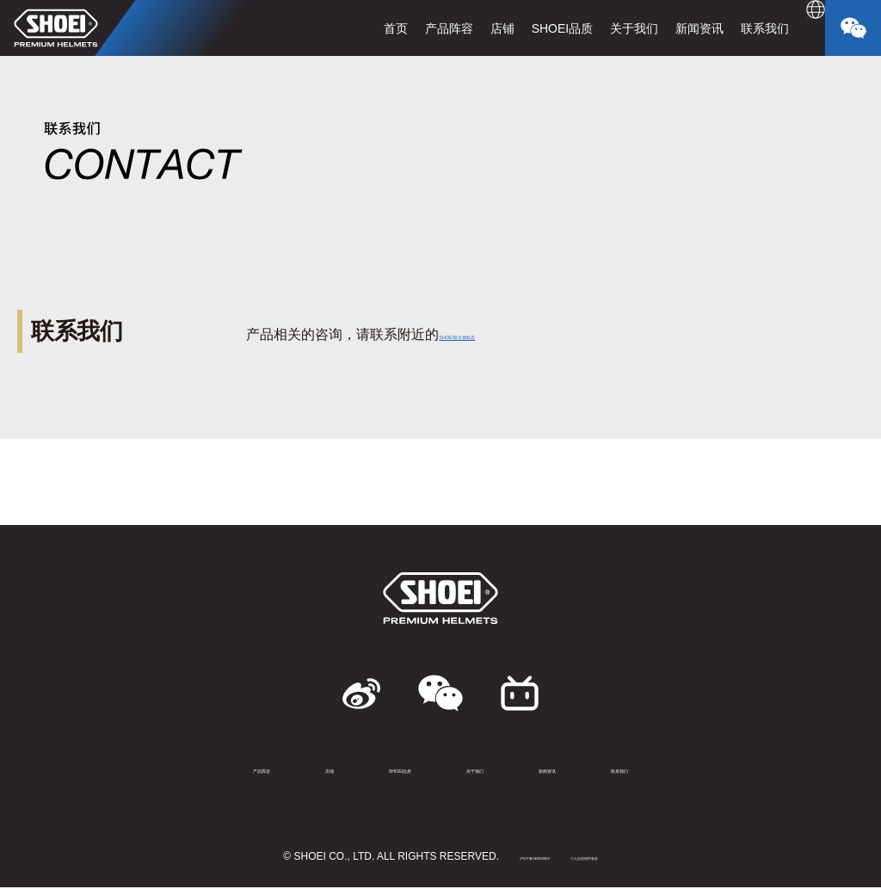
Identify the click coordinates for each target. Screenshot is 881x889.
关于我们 (597, 28)
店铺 (465, 28)
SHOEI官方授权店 (495, 334)
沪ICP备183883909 (506, 858)
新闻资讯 (662, 28)
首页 (358, 28)
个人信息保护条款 (613, 858)
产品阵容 (411, 28)
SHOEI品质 (525, 28)
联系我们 (728, 28)
